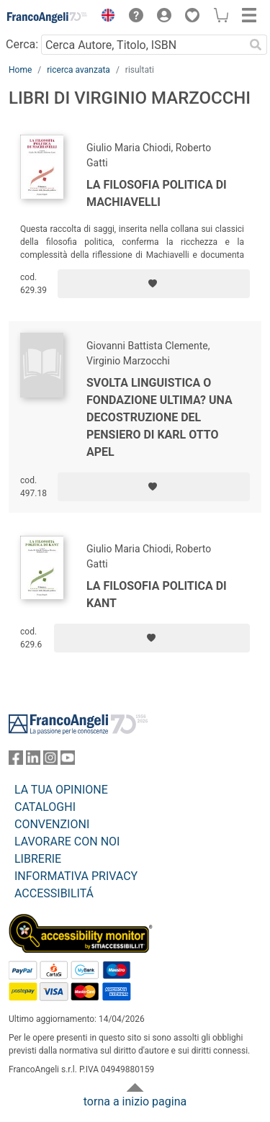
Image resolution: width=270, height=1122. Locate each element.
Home (20, 70)
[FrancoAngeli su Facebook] (16, 761)
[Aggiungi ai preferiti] (154, 283)
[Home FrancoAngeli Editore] (47, 17)
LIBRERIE (37, 859)
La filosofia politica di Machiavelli (156, 193)
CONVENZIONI (51, 824)
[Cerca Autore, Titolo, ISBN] (142, 45)
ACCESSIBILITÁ (54, 893)
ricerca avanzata (78, 70)
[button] (104, 17)
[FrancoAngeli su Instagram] (50, 761)
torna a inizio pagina (135, 1101)
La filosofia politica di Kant (156, 594)
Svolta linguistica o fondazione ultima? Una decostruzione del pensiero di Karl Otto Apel (159, 417)
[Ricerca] (255, 45)
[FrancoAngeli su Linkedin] (33, 761)
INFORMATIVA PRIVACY (76, 876)
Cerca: (22, 44)
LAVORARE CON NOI (67, 841)
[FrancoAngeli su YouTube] (67, 761)
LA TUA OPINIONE (61, 789)
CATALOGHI (45, 807)
